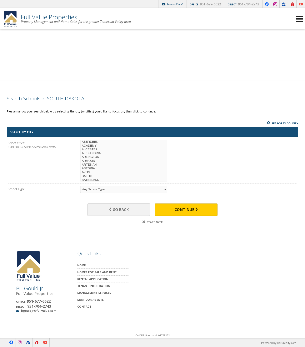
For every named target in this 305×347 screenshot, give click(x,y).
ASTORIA (123, 168)
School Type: (16, 189)
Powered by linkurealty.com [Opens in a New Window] (278, 343)
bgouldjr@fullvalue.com (38, 311)
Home (81, 265)
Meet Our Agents (90, 300)
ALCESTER (123, 149)
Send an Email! (172, 4)
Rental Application (92, 279)
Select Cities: (37, 145)
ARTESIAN (123, 165)
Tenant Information (93, 286)
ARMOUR (123, 161)
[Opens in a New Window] (266, 4)
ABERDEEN (123, 142)
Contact (84, 306)
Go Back (119, 209)
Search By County (282, 123)
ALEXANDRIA (123, 153)
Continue (186, 209)
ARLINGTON (123, 157)
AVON (123, 172)
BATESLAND (123, 180)
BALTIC (123, 176)
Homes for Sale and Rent (97, 272)
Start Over (152, 222)
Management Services (94, 293)
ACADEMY (123, 146)
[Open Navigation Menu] (299, 19)
